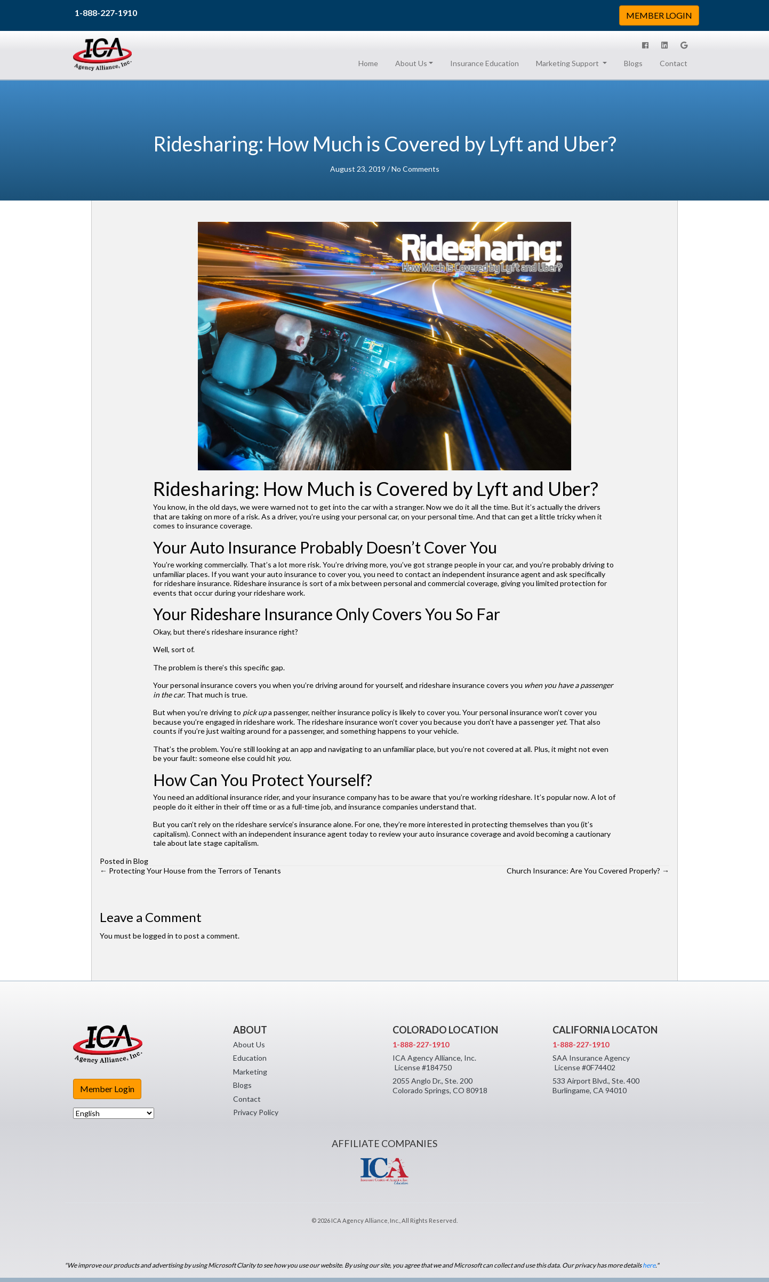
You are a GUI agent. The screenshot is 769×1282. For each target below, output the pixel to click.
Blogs (633, 63)
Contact (673, 63)
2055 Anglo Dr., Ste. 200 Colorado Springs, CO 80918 (439, 1085)
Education (250, 1057)
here (649, 1265)
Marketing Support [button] (568, 63)
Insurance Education (484, 63)
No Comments (415, 168)
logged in (158, 935)
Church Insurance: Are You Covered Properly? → (588, 870)
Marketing (250, 1071)
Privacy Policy (255, 1112)
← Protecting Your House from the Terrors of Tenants (190, 870)
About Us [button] (411, 63)
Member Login (107, 1089)
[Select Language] (113, 1113)
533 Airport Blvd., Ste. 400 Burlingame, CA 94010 (595, 1085)
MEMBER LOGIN (659, 15)
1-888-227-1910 (106, 12)
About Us (249, 1044)
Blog (140, 861)
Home (370, 63)
